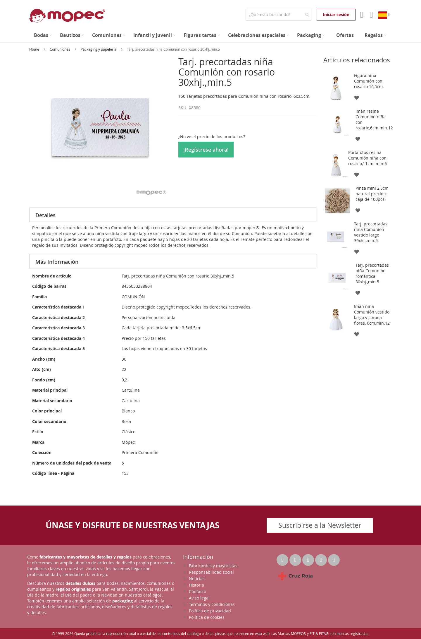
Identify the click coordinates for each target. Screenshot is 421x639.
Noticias (197, 578)
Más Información (56, 261)
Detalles (45, 215)
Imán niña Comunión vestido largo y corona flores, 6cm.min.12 (372, 315)
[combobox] (278, 14)
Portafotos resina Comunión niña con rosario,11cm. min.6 (367, 158)
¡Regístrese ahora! (206, 149)
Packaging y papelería (99, 49)
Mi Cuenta (361, 14)
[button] (356, 97)
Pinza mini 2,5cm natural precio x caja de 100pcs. (372, 193)
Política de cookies (207, 617)
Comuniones (60, 49)
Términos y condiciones (212, 604)
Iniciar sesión (336, 14)
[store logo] (67, 16)
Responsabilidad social (211, 572)
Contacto (197, 591)
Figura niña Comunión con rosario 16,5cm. (369, 81)
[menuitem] (43, 35)
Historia (196, 585)
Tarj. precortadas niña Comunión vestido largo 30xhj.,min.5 (370, 232)
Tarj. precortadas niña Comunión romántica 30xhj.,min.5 (372, 273)
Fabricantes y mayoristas (213, 565)
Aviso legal (199, 598)
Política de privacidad (210, 611)
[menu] (210, 35)
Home (34, 49)
